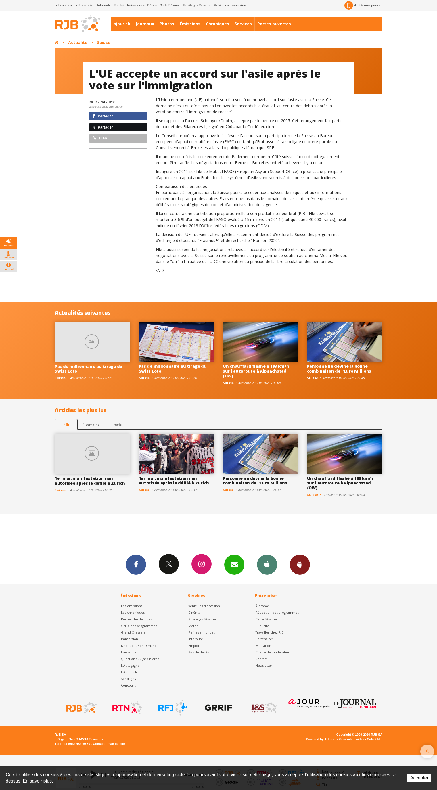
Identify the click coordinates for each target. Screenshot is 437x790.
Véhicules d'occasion (230, 5)
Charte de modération (273, 652)
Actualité (77, 42)
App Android (300, 564)
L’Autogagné (130, 665)
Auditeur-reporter (362, 5)
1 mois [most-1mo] (116, 424)
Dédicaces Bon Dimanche (140, 645)
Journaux (145, 23)
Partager (103, 116)
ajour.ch (122, 23)
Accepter (419, 777)
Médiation (263, 645)
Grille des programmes (139, 626)
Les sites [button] (63, 5)
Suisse (103, 42)
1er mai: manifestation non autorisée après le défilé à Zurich (90, 480)
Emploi (119, 5)
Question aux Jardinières (140, 659)
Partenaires (264, 639)
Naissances (136, 5)
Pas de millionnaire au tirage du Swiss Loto (88, 369)
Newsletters (234, 564)
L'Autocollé (129, 672)
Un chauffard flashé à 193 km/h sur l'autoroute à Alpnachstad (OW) (256, 371)
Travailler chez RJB (269, 632)
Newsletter (264, 665)
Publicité (262, 626)
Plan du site (116, 743)
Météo (193, 626)
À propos (262, 606)
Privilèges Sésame (197, 5)
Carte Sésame (170, 5)
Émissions (190, 23)
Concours (128, 685)
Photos (167, 23)
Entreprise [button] (84, 5)
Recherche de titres (136, 619)
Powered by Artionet (321, 739)
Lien (100, 138)
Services (243, 23)
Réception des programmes (277, 612)
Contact (261, 659)
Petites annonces (201, 632)
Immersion (129, 639)
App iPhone (267, 564)
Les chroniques (133, 612)
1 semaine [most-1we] (91, 424)
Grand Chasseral (133, 632)
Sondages (128, 678)
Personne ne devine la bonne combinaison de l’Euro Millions (339, 368)
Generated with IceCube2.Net (360, 739)
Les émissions (131, 606)
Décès (152, 5)
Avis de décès (198, 652)
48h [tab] (66, 424)
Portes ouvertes (274, 23)
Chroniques (217, 23)
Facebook (136, 564)
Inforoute (104, 5)
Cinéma (194, 612)
